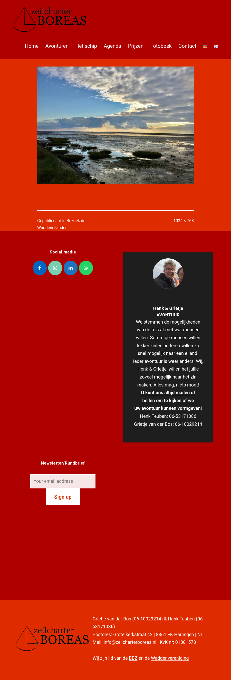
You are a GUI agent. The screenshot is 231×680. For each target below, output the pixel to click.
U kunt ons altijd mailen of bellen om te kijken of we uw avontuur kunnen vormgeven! (168, 400)
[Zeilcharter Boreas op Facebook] (40, 268)
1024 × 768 (184, 220)
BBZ (133, 658)
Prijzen (135, 46)
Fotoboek (161, 46)
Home (32, 46)
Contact (187, 46)
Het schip (86, 46)
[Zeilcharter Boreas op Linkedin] (71, 268)
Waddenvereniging (170, 658)
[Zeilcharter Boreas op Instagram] (55, 268)
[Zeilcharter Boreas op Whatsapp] (86, 268)
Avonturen (57, 46)
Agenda (112, 46)
